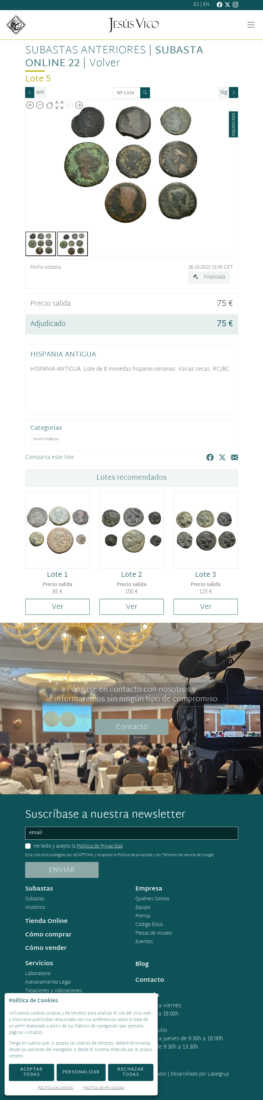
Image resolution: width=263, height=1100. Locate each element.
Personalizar (81, 1072)
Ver (57, 607)
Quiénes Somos (152, 899)
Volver (104, 64)
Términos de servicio (179, 855)
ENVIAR (62, 870)
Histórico (35, 908)
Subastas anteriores (85, 51)
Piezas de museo (153, 933)
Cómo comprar (48, 935)
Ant (40, 92)
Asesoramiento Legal (48, 982)
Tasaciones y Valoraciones (53, 991)
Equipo (142, 908)
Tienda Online (46, 921)
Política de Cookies (55, 1088)
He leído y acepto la (78, 846)
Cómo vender (46, 948)
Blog (142, 964)
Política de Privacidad (100, 846)
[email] (131, 833)
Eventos (144, 942)
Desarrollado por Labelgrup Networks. (175, 1078)
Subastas (34, 899)
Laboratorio (38, 974)
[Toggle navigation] (251, 25)
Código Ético (149, 925)
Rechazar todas (130, 1072)
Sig (223, 92)
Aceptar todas (31, 1072)
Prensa (142, 916)
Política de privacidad (135, 855)
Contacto (132, 727)
